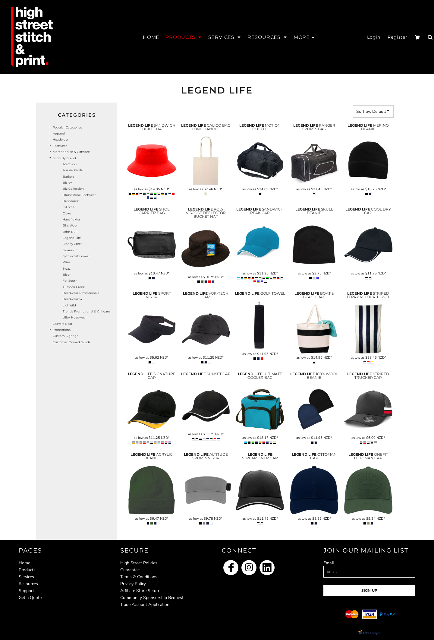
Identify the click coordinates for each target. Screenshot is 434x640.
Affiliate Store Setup (139, 591)
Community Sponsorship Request (152, 597)
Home (24, 563)
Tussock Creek (74, 287)
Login (373, 37)
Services (26, 577)
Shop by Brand (64, 158)
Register (397, 37)
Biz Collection (73, 189)
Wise (66, 262)
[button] (183, 37)
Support (26, 591)
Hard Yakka (71, 219)
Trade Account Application (144, 604)
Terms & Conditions (138, 577)
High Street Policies (138, 563)
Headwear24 (72, 299)
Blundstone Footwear (79, 195)
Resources (28, 584)
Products (27, 570)
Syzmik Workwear (76, 256)
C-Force (68, 207)
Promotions (62, 330)
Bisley (67, 183)
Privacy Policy (133, 584)
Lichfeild (69, 305)
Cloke (67, 213)
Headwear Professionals (81, 293)
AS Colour (70, 164)
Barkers (68, 177)
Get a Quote (30, 597)
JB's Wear (70, 225)
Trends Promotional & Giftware (86, 311)
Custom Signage (65, 336)
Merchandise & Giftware (71, 152)
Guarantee (130, 570)
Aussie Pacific (73, 170)
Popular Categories (67, 127)
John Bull (70, 232)
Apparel (59, 133)
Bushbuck (71, 201)
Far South (70, 281)
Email (328, 563)
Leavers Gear (62, 324)
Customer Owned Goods (71, 342)
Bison (67, 275)
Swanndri (70, 250)
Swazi (67, 269)
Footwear (60, 146)
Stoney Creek (73, 244)
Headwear (60, 139)
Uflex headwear (75, 317)
